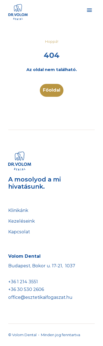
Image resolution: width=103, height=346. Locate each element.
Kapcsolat (19, 231)
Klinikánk (18, 210)
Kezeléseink (21, 221)
